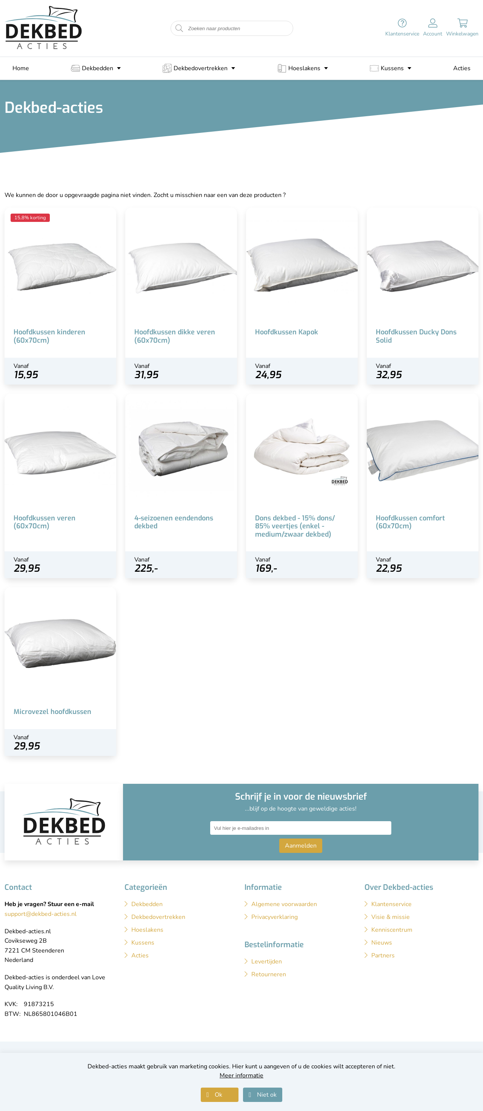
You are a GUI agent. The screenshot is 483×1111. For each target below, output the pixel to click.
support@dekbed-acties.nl (41, 914)
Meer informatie (241, 1075)
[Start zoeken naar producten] (179, 28)
